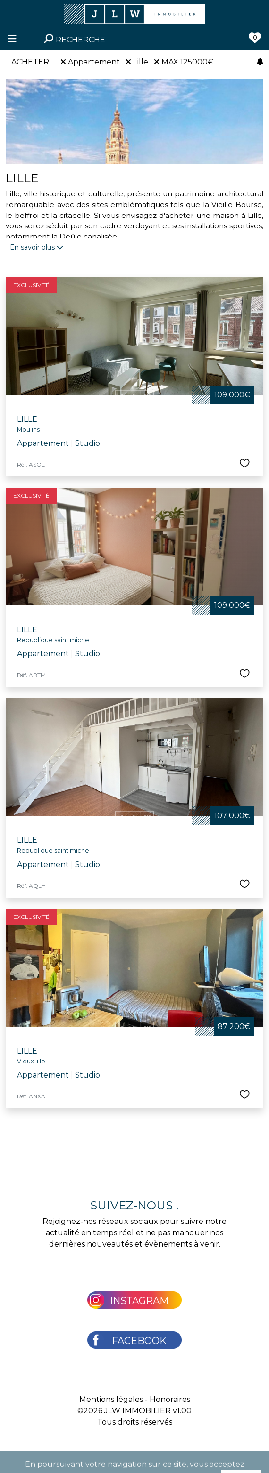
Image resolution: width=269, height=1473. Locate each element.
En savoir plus (36, 247)
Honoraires (170, 1399)
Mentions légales (111, 1399)
